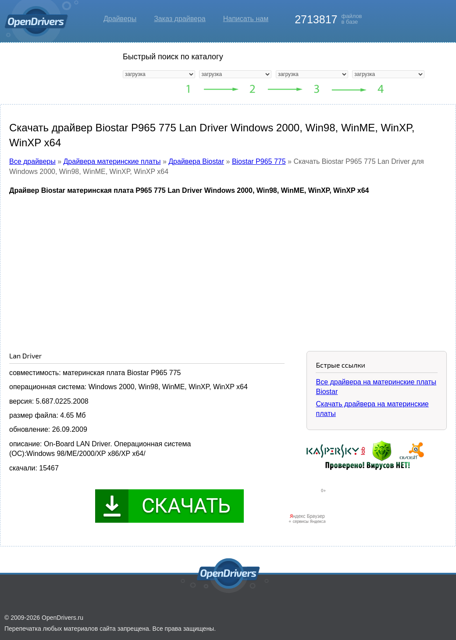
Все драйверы (32, 161)
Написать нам (245, 18)
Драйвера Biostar (196, 161)
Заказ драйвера (180, 18)
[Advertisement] (228, 266)
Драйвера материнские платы (112, 161)
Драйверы (119, 18)
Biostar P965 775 (259, 161)
